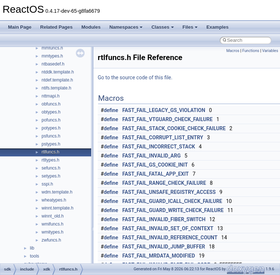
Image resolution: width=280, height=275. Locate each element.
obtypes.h (51, 112)
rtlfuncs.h (50, 152)
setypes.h (51, 176)
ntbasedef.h (53, 64)
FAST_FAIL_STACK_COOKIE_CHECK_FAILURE (174, 128)
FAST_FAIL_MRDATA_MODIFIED (158, 256)
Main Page (19, 27)
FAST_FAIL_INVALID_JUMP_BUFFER (163, 247)
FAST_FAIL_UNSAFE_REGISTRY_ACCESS (169, 192)
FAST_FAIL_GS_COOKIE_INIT (155, 165)
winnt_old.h (53, 216)
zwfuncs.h (51, 240)
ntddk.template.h (58, 72)
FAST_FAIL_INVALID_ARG (151, 156)
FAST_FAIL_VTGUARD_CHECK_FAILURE (167, 119)
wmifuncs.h (52, 224)
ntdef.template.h (57, 80)
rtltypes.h (50, 160)
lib (32, 248)
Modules (91, 27)
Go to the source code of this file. (135, 77)
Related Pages (56, 27)
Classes (162, 27)
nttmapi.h (50, 96)
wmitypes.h (52, 232)
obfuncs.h (51, 104)
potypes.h (51, 128)
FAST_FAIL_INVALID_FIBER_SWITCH (164, 219)
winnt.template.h (57, 208)
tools (34, 256)
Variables (270, 50)
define (111, 110)
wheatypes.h (54, 200)
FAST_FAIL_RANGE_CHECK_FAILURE (164, 183)
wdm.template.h (57, 192)
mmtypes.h (52, 56)
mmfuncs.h (52, 48)
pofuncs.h (51, 120)
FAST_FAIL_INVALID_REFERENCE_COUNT (170, 237)
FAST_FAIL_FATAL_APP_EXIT (155, 174)
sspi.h (47, 184)
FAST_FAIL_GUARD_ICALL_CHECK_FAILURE (172, 201)
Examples (217, 27)
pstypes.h (51, 144)
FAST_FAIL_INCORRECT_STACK (158, 147)
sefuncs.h (51, 168)
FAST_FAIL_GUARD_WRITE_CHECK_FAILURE (173, 210)
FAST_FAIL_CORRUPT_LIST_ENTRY (162, 137)
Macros (233, 50)
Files (190, 27)
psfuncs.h (51, 136)
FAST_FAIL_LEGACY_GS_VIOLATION (163, 110)
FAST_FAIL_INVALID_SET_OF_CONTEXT (168, 228)
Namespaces (126, 27)
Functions (250, 50)
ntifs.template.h (56, 88)
